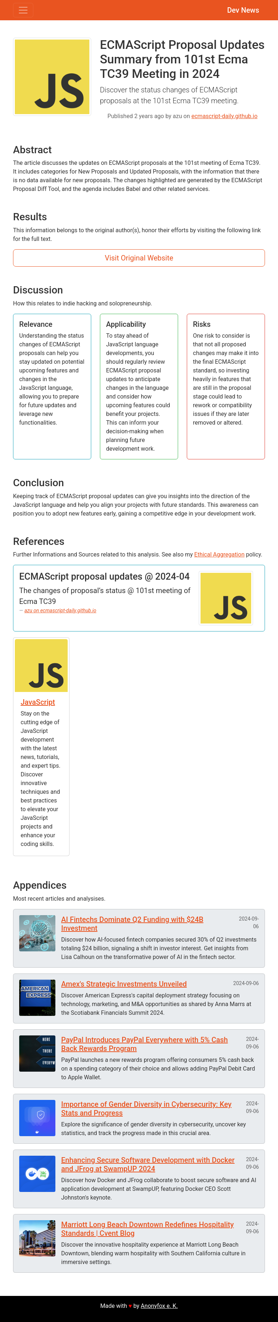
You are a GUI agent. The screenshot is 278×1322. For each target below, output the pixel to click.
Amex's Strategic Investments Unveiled (124, 984)
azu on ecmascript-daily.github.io (60, 610)
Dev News (243, 10)
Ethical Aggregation (219, 554)
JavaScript (38, 702)
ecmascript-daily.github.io (224, 116)
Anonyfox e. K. (159, 1305)
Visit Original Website (139, 258)
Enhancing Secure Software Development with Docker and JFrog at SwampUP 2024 (148, 1164)
